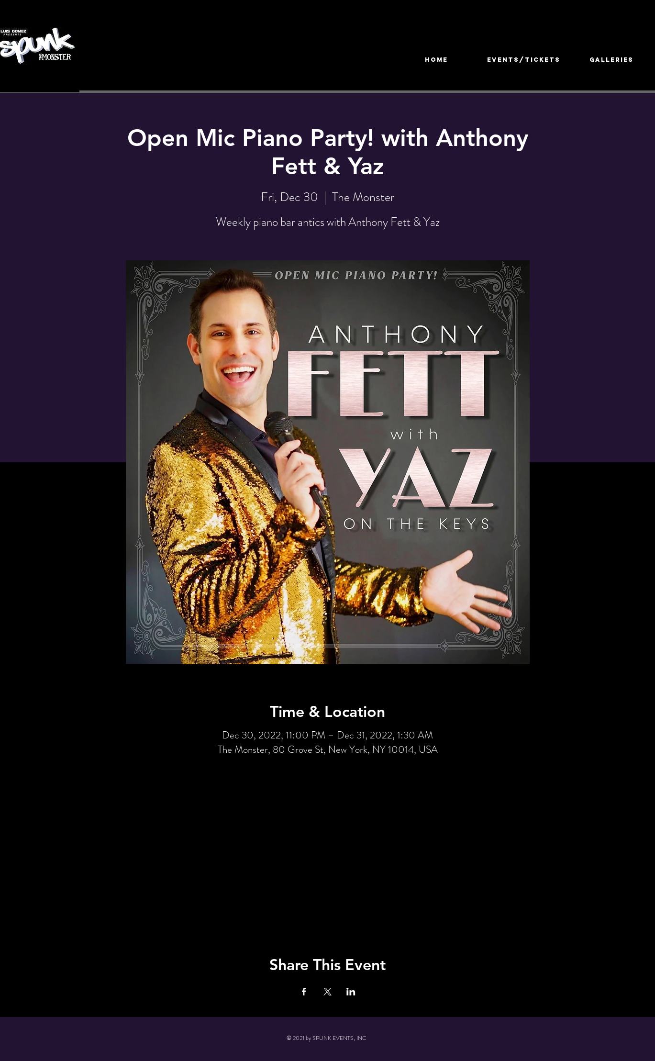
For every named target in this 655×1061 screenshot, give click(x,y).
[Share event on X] (327, 991)
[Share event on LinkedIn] (350, 991)
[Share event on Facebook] (304, 991)
